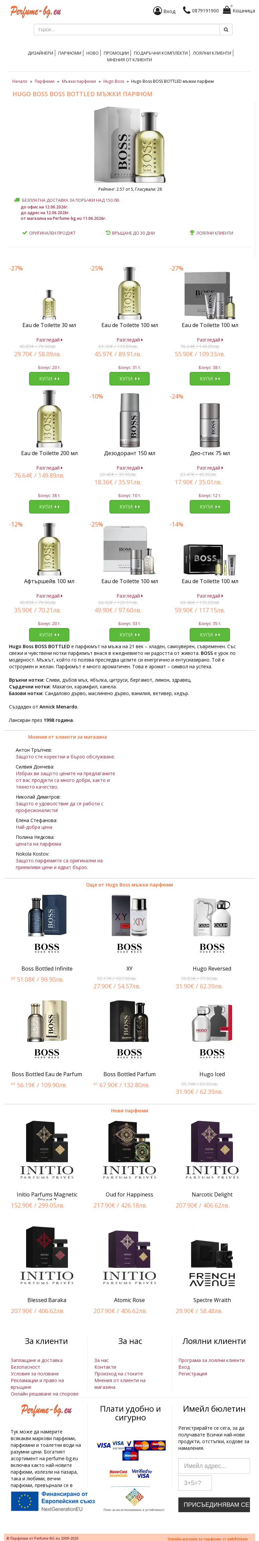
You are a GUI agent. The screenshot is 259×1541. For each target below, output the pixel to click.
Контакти (105, 1367)
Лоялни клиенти (212, 53)
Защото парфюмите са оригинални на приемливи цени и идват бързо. (59, 863)
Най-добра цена (34, 827)
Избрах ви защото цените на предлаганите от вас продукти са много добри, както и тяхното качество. (65, 780)
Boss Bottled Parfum (129, 1074)
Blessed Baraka (46, 1300)
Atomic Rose (129, 1300)
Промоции (116, 53)
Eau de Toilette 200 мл (49, 453)
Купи (49, 378)
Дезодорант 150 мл (129, 453)
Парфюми (69, 53)
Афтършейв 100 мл (49, 581)
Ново (92, 53)
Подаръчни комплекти (161, 53)
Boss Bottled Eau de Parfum (47, 1074)
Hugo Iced (212, 1074)
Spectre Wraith (212, 1300)
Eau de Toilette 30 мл (49, 325)
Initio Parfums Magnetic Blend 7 (47, 1197)
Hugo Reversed (212, 968)
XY (129, 968)
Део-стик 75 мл (210, 453)
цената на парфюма (38, 844)
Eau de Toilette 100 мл (129, 325)
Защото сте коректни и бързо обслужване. (65, 756)
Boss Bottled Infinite (47, 968)
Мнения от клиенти (129, 60)
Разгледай (49, 339)
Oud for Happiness (129, 1194)
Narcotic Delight (212, 1194)
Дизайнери (40, 53)
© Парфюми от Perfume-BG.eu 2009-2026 (42, 1538)
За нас (101, 1360)
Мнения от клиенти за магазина (67, 737)
